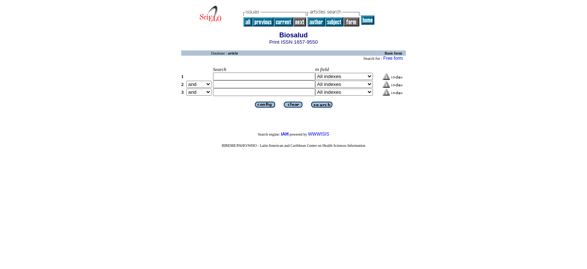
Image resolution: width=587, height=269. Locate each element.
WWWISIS (318, 134)
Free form (393, 58)
